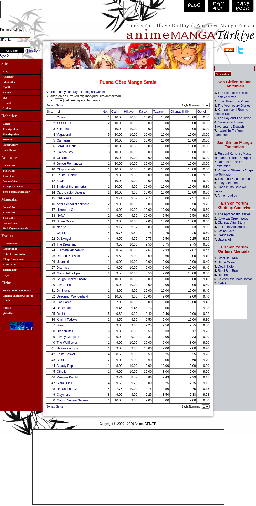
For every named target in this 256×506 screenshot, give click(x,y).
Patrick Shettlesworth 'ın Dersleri (18, 297)
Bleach (61, 325)
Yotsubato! (64, 129)
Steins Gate (226, 231)
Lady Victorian (228, 183)
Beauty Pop (65, 366)
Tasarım (159, 111)
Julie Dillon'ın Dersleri (17, 290)
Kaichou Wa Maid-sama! (235, 279)
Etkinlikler (9, 264)
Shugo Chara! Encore (72, 279)
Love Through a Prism (233, 101)
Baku (60, 360)
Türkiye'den (10, 129)
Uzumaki (63, 262)
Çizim (115, 111)
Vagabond (64, 135)
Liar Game (64, 302)
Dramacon (64, 267)
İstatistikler (10, 82)
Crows (61, 117)
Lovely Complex (68, 337)
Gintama (63, 158)
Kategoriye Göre (13, 186)
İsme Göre (9, 165)
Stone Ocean (66, 221)
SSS (5, 97)
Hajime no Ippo (67, 348)
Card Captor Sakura (71, 192)
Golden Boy (65, 152)
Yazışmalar (10, 269)
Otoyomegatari (67, 169)
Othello (62, 371)
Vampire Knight (67, 377)
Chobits (62, 233)
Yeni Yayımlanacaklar (16, 191)
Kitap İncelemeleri (14, 259)
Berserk (223, 275)
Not (105, 111)
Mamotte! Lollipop (69, 273)
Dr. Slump (64, 291)
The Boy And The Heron (235, 118)
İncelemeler (10, 243)
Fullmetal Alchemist (70, 250)
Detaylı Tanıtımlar (14, 253)
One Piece (64, 198)
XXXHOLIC (65, 123)
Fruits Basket (66, 354)
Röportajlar (10, 248)
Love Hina (64, 285)
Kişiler (7, 307)
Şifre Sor (33, 51)
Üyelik (7, 87)
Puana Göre (10, 181)
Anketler (8, 76)
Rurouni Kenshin (68, 256)
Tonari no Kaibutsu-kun (234, 179)
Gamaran (63, 140)
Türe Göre (9, 170)
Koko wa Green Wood (233, 218)
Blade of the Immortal (72, 187)
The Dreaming (67, 244)
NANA (61, 215)
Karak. (143, 111)
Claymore (63, 395)
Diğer (6, 275)
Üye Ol (5, 56)
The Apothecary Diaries (234, 105)
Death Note (65, 308)
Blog (5, 71)
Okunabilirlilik (179, 111)
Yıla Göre (9, 176)
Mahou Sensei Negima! (73, 400)
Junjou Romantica (69, 163)
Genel (6, 123)
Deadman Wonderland (72, 296)
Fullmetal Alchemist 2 (232, 227)
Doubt (61, 314)
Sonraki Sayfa (54, 105)
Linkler (7, 108)
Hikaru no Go (66, 210)
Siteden (7, 139)
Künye (7, 92)
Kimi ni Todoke (67, 319)
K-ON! (61, 181)
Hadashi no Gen (68, 389)
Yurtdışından (11, 134)
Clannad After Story (231, 223)
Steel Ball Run (67, 146)
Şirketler (8, 313)
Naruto (61, 227)
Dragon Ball (65, 331)
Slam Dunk (64, 383)
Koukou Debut (67, 175)
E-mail (7, 103)
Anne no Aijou (227, 195)
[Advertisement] (62, 9)
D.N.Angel (64, 239)
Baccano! (224, 239)
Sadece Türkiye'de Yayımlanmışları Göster (75, 92)
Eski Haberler (11, 150)
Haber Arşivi (11, 144)
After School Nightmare (73, 204)
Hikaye (129, 111)
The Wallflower (67, 343)
